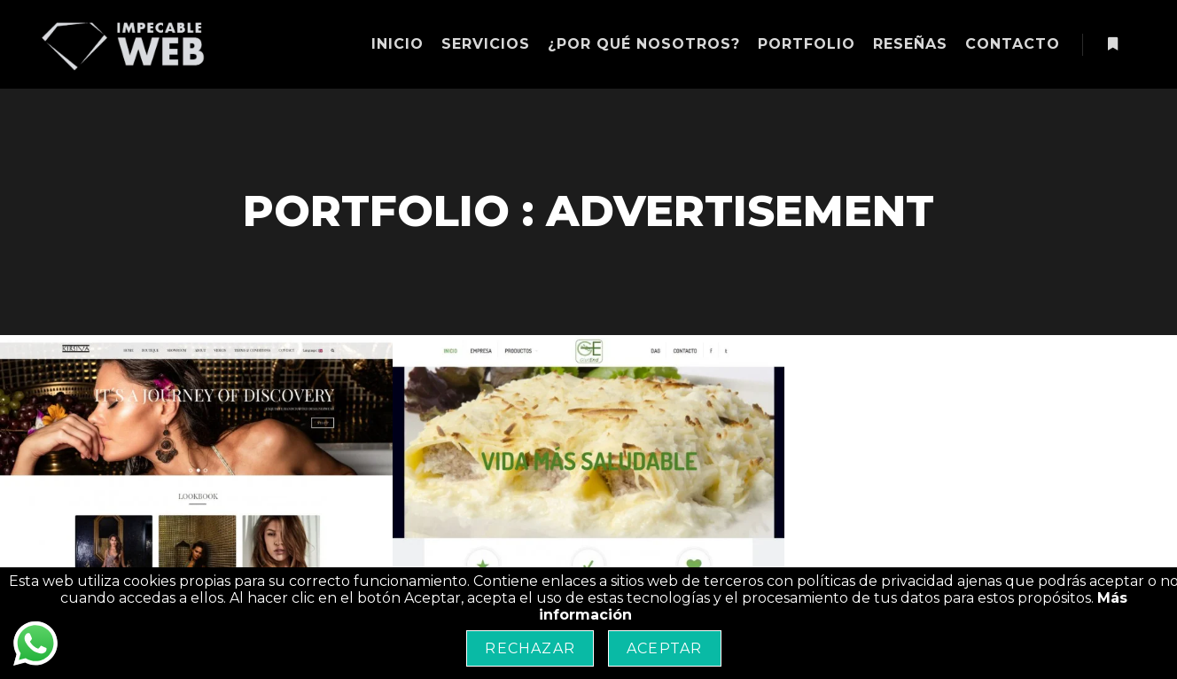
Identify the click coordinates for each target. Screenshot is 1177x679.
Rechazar (530, 648)
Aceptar (664, 648)
